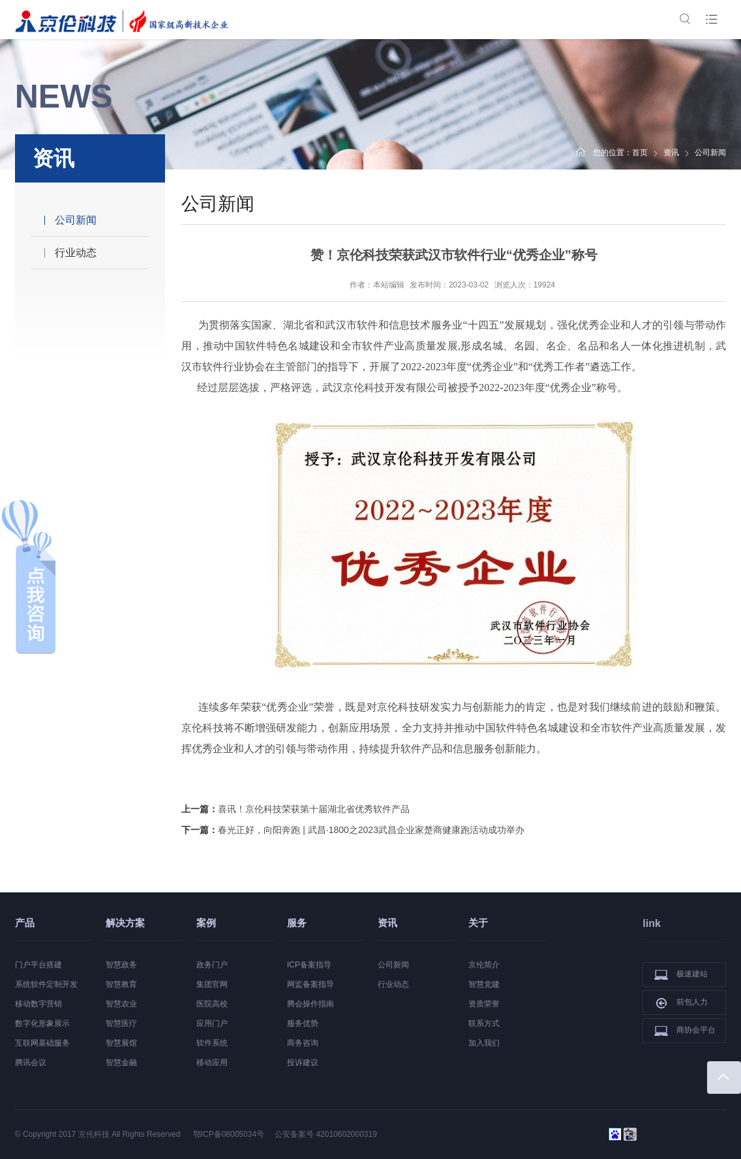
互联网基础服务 (42, 1043)
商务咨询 (302, 1043)
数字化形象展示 (42, 1023)
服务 (297, 922)
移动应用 (212, 1062)
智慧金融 (121, 1062)
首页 (640, 152)
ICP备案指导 (309, 964)
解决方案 (125, 922)
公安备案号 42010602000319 (326, 1134)
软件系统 (212, 1043)
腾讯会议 (30, 1062)
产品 (25, 922)
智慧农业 (121, 1003)
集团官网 (212, 984)
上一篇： (295, 809)
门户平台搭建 (38, 964)
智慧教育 (121, 984)
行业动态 (76, 252)
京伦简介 (484, 964)
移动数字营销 (38, 1003)
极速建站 (681, 974)
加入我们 (484, 1043)
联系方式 (484, 1023)
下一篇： (352, 830)
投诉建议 (302, 1062)
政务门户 (212, 964)
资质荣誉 (484, 1003)
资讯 (671, 152)
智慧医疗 (121, 1023)
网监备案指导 (310, 984)
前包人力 (681, 1002)
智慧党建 (484, 984)
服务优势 (302, 1023)
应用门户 (212, 1023)
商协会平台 (685, 1030)
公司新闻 (76, 220)
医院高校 (212, 1003)
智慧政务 (121, 964)
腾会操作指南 (310, 1003)
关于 (478, 922)
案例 (206, 922)
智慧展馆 (121, 1043)
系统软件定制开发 (46, 984)
